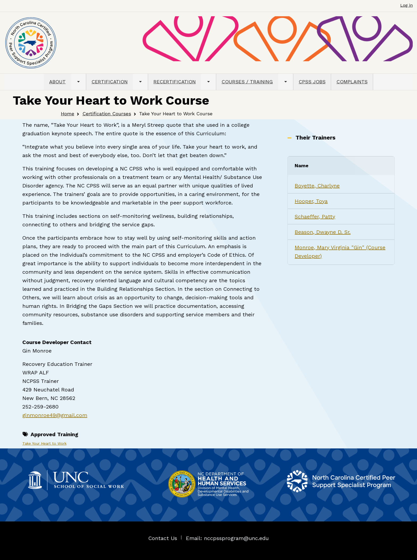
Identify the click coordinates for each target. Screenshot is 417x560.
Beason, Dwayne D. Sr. (323, 232)
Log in (406, 5)
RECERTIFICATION (174, 81)
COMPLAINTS (352, 81)
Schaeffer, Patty (315, 216)
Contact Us (162, 538)
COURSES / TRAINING (247, 81)
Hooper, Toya (311, 201)
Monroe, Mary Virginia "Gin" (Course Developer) (340, 251)
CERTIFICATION (109, 81)
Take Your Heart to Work (44, 443)
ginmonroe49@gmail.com (54, 415)
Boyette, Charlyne (317, 185)
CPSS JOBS (312, 81)
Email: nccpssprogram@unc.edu (227, 538)
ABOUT (57, 81)
